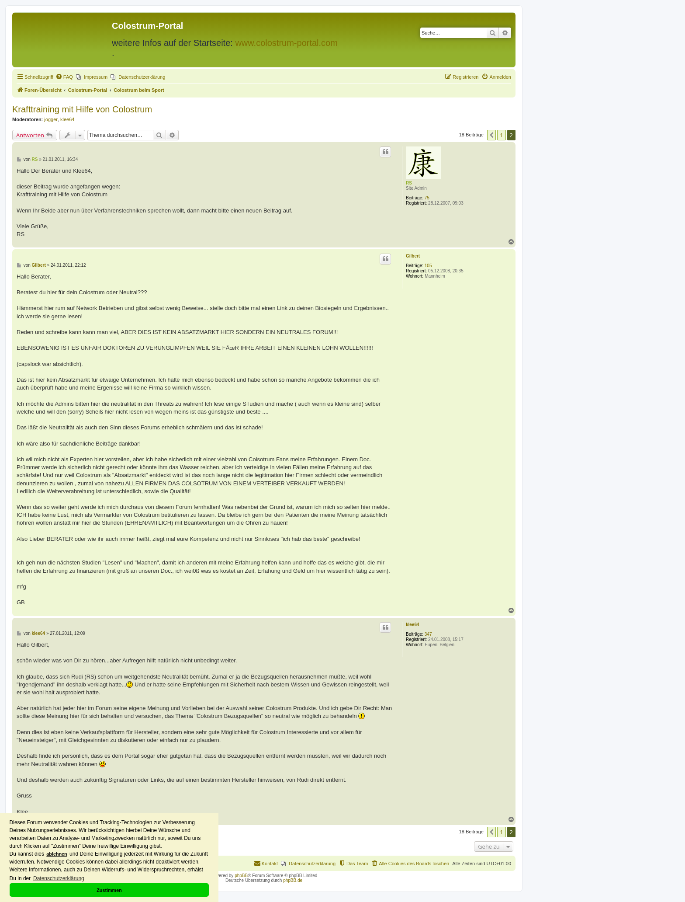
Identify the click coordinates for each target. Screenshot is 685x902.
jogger (51, 119)
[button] (491, 135)
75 (427, 197)
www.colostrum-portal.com (286, 43)
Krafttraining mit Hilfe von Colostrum (82, 109)
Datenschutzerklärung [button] (58, 878)
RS (409, 183)
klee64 (67, 119)
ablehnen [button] (56, 854)
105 (428, 265)
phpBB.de (292, 880)
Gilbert (413, 256)
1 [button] (501, 135)
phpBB (241, 875)
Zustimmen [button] (109, 890)
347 (428, 634)
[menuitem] (64, 77)
